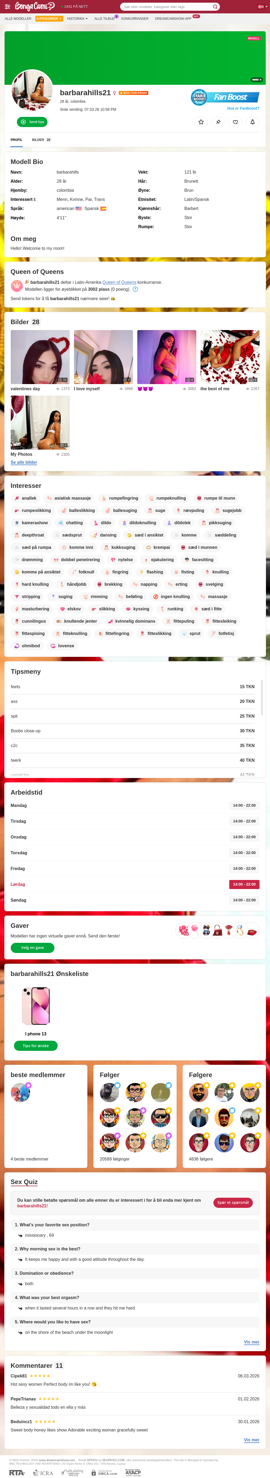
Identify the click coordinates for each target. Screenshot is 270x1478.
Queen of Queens (119, 282)
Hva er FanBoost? (243, 108)
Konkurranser (134, 19)
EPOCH (92, 1460)
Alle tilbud (105, 18)
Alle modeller (18, 19)
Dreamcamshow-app (174, 18)
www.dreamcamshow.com (57, 1460)
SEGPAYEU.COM (113, 1460)
